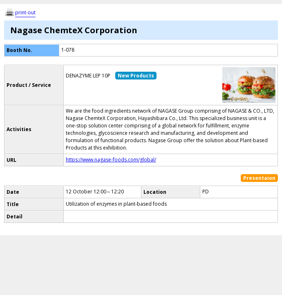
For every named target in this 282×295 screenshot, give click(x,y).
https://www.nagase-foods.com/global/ (111, 159)
